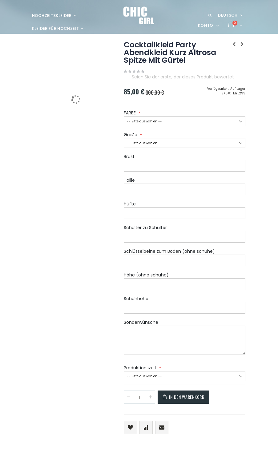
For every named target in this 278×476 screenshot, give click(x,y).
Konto (205, 25)
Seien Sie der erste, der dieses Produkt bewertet (183, 77)
